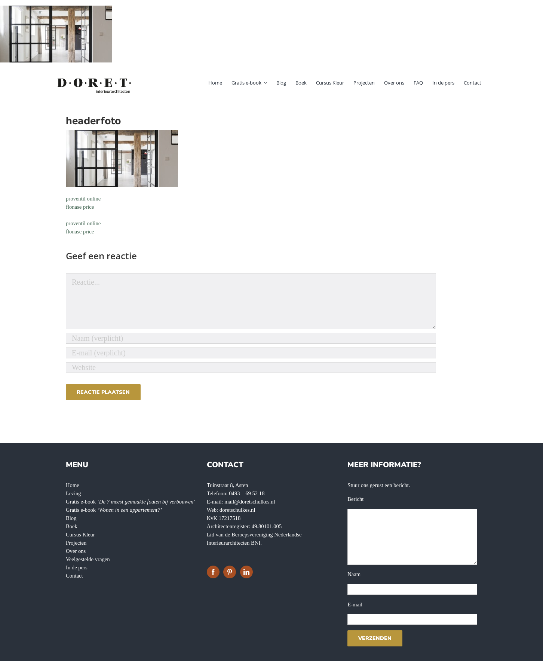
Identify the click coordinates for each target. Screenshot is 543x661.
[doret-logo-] (95, 80)
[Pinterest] (229, 572)
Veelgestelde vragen (88, 559)
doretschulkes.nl (237, 510)
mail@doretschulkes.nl (249, 502)
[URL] (251, 367)
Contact (74, 576)
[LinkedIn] (246, 572)
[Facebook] (213, 572)
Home (72, 485)
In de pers (77, 567)
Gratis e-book (130, 502)
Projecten (76, 543)
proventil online (83, 199)
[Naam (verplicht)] (251, 338)
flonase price (80, 207)
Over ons (76, 551)
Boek (71, 526)
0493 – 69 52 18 (246, 493)
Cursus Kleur (80, 535)
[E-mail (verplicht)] (251, 353)
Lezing (73, 493)
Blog (71, 518)
